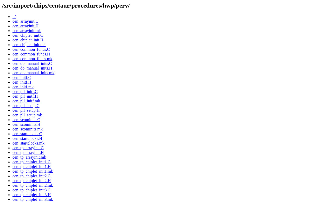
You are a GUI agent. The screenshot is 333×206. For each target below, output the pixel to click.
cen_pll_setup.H (26, 110)
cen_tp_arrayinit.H (28, 152)
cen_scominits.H (26, 124)
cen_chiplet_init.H (27, 40)
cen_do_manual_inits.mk (33, 73)
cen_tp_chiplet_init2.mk (32, 185)
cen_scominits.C (26, 119)
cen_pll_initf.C (24, 91)
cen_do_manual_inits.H (32, 68)
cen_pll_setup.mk (27, 115)
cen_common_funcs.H (31, 54)
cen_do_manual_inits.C (32, 63)
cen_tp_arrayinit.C (28, 148)
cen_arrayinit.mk (26, 30)
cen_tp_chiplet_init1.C (31, 162)
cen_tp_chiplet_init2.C (31, 176)
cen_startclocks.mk (28, 143)
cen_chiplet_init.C (27, 35)
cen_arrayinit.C (25, 21)
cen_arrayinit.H (25, 26)
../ (14, 16)
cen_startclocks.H (27, 138)
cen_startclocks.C (27, 134)
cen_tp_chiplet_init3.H (31, 194)
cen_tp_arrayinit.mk (29, 157)
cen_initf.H (21, 82)
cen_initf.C (21, 77)
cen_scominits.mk (27, 129)
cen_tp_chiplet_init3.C (31, 190)
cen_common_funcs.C (31, 49)
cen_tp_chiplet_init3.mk (32, 199)
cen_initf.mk (23, 87)
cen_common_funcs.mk (32, 59)
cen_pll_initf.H (25, 96)
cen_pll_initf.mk (26, 101)
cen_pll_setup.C (26, 105)
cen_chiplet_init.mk (29, 44)
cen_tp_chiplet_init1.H (31, 166)
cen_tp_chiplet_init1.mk (32, 171)
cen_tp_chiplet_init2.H (31, 180)
